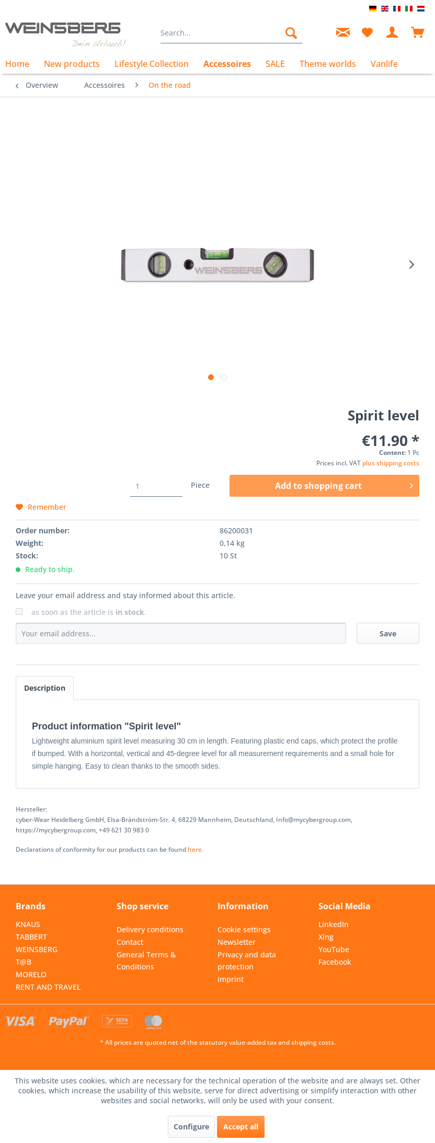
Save (388, 633)
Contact (130, 942)
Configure (191, 1126)
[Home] (21, 64)
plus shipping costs (390, 463)
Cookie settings (244, 929)
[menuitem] (231, 32)
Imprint (231, 979)
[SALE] (275, 64)
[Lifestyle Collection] (151, 64)
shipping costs (312, 1042)
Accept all (240, 1126)
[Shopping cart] (418, 32)
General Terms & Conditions (146, 961)
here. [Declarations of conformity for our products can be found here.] (195, 849)
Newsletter (237, 942)
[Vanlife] (384, 64)
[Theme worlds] (327, 64)
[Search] (291, 32)
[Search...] (231, 32)
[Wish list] (367, 32)
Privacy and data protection (247, 961)
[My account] (392, 32)
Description (44, 688)
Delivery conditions (150, 929)
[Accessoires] (227, 64)
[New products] (72, 64)
